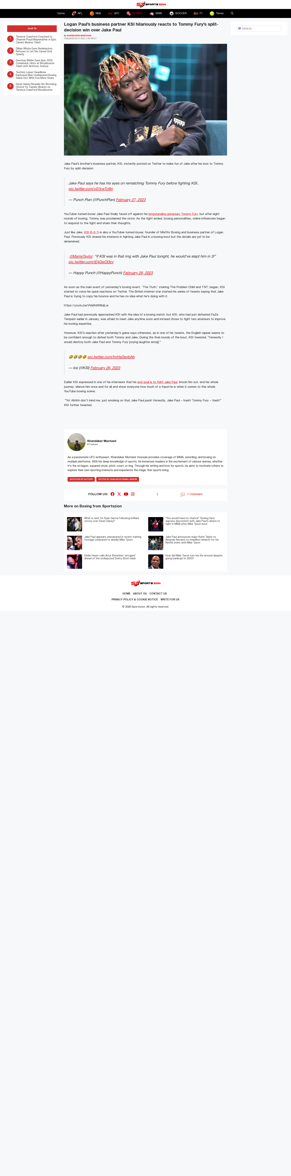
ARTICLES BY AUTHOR (81, 479)
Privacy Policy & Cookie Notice (135, 600)
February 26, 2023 (138, 273)
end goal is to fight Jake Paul (157, 382)
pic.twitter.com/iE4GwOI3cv (91, 262)
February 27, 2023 (131, 200)
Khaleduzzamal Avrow (117, 479)
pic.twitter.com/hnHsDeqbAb (111, 357)
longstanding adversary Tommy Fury (173, 214)
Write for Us (170, 600)
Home (61, 13)
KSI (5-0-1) (91, 232)
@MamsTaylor (81, 256)
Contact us (158, 594)
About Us (140, 594)
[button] (232, 13)
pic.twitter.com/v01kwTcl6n (90, 189)
